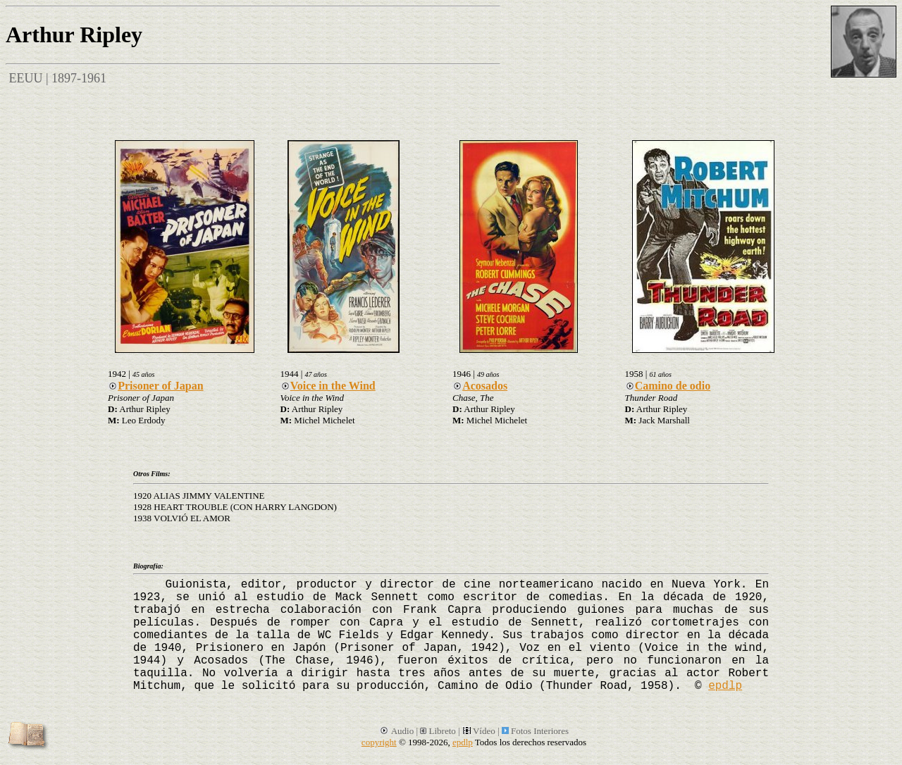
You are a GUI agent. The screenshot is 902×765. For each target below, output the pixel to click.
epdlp (725, 686)
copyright (379, 742)
